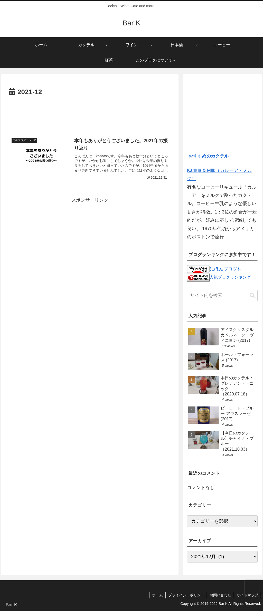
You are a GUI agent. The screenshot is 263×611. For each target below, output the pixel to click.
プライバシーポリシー (186, 595)
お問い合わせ (220, 595)
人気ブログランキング (230, 277)
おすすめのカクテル (209, 156)
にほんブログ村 (214, 268)
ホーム (157, 595)
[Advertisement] (90, 113)
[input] (222, 295)
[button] (252, 295)
